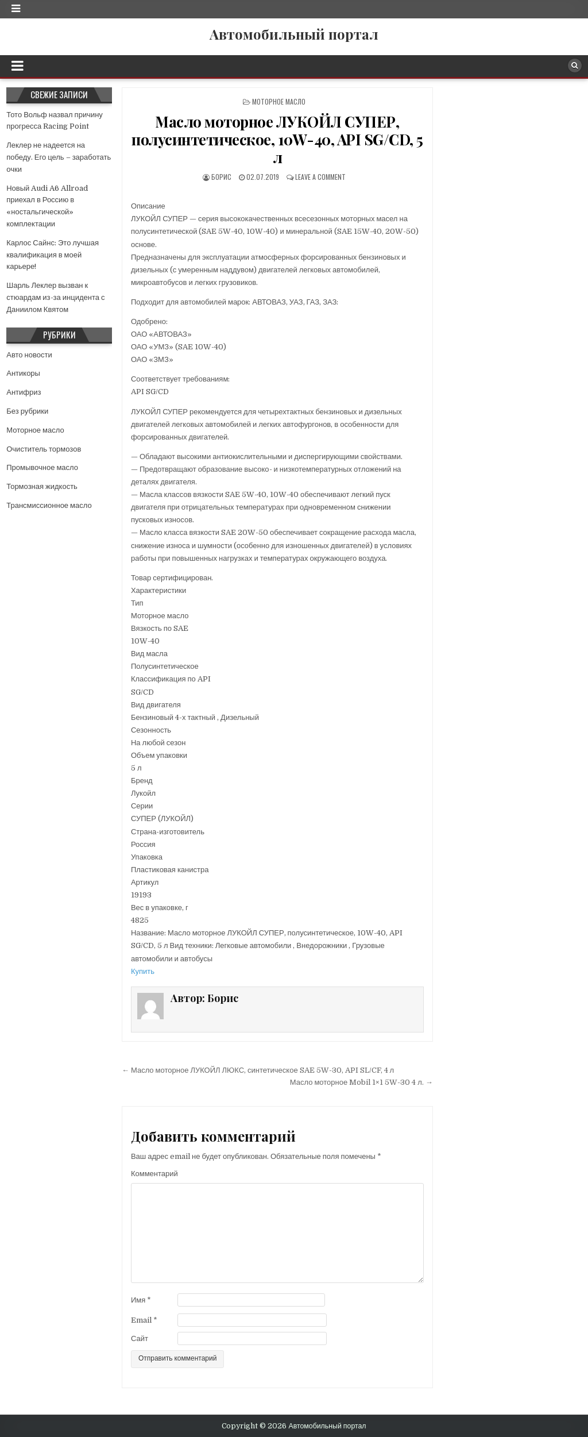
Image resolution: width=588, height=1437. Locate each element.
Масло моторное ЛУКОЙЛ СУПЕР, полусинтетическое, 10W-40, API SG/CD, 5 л (277, 139)
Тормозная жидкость (42, 486)
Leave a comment (320, 177)
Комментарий (154, 1173)
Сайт (139, 1338)
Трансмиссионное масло (49, 505)
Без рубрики (27, 411)
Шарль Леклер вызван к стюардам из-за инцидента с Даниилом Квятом (55, 297)
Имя (141, 1300)
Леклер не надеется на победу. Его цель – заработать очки (58, 157)
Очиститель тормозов (43, 449)
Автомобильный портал (294, 34)
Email (144, 1320)
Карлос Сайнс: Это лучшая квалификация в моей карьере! (52, 254)
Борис (221, 177)
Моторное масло (278, 101)
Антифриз (23, 392)
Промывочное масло (42, 467)
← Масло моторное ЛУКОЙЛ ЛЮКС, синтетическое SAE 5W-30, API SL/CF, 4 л (258, 1070)
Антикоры (23, 373)
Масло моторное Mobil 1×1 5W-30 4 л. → (361, 1082)
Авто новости (29, 354)
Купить (142, 971)
